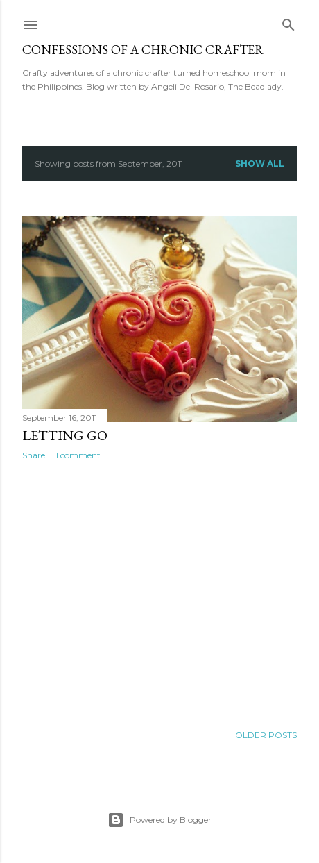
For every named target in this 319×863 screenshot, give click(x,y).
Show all (259, 163)
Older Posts (266, 735)
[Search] (288, 21)
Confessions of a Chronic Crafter (143, 50)
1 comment (78, 455)
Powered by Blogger (159, 820)
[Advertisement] (159, 592)
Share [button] (33, 455)
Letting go (64, 435)
